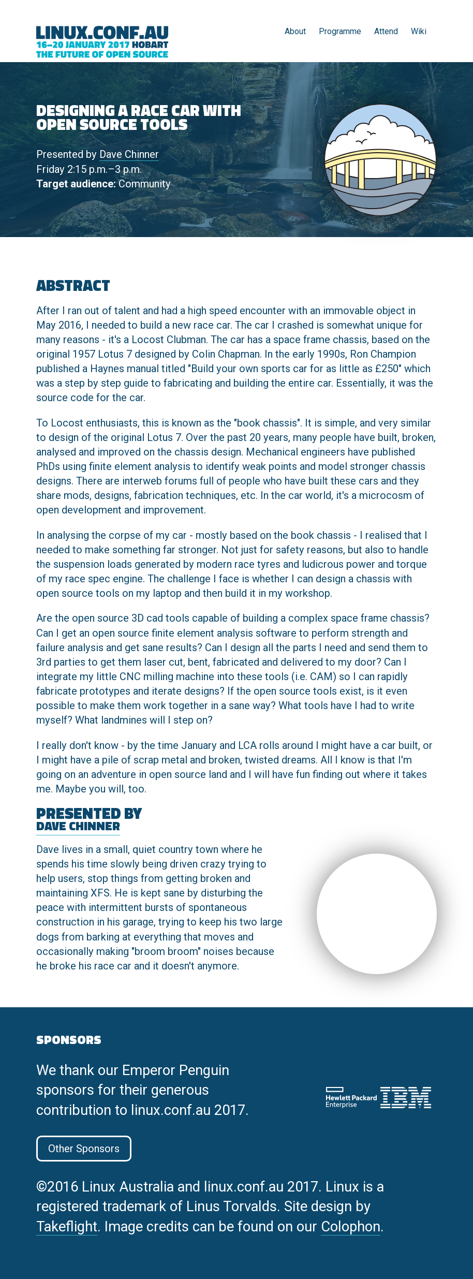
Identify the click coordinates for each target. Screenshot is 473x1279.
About (295, 31)
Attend (386, 31)
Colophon (350, 1226)
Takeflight (66, 1226)
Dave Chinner (129, 154)
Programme (340, 31)
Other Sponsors (84, 1148)
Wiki (418, 31)
